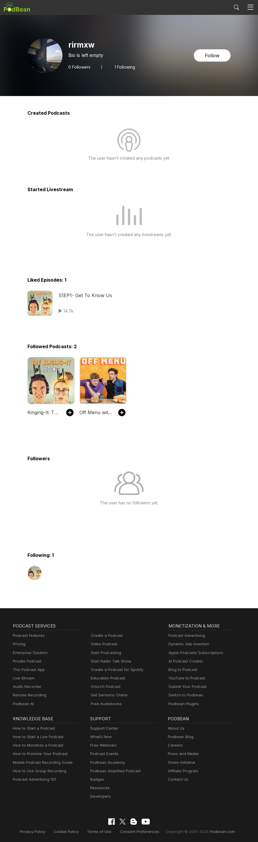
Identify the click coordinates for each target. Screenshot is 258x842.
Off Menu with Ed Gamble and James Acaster (95, 412)
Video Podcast (103, 644)
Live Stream (23, 678)
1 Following (123, 67)
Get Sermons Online (108, 695)
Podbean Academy (106, 762)
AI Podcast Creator (184, 661)
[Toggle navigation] (250, 7)
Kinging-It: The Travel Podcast (43, 412)
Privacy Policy (39, 831)
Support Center (103, 728)
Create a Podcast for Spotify (115, 669)
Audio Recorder (26, 686)
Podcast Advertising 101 (33, 779)
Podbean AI (23, 704)
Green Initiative (181, 762)
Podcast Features (28, 635)
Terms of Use (102, 831)
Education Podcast (107, 678)
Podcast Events (103, 754)
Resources (99, 788)
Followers (78, 67)
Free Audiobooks (105, 704)
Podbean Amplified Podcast (113, 771)
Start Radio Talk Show (110, 661)
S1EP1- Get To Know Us (83, 295)
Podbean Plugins (183, 704)
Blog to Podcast (181, 669)
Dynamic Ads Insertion (187, 644)
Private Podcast (26, 661)
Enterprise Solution (29, 653)
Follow (212, 55)
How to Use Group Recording (38, 771)
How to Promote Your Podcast (38, 754)
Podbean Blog (180, 737)
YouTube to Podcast (185, 678)
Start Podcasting (105, 653)
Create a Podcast (106, 635)
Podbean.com (215, 831)
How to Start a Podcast (32, 728)
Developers (100, 796)
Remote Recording (29, 695)
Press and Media (182, 754)
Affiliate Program (182, 771)
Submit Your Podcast (186, 686)
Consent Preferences (139, 831)
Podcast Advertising (185, 635)
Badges (96, 779)
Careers (175, 745)
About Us (176, 728)
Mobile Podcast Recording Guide (41, 762)
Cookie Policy (71, 831)
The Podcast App (27, 669)
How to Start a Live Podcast (36, 737)
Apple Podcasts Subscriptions (193, 653)
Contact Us (177, 779)
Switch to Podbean (184, 695)
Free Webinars (102, 745)
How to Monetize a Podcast (36, 745)
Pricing (19, 644)
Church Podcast (104, 686)
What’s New (100, 737)
